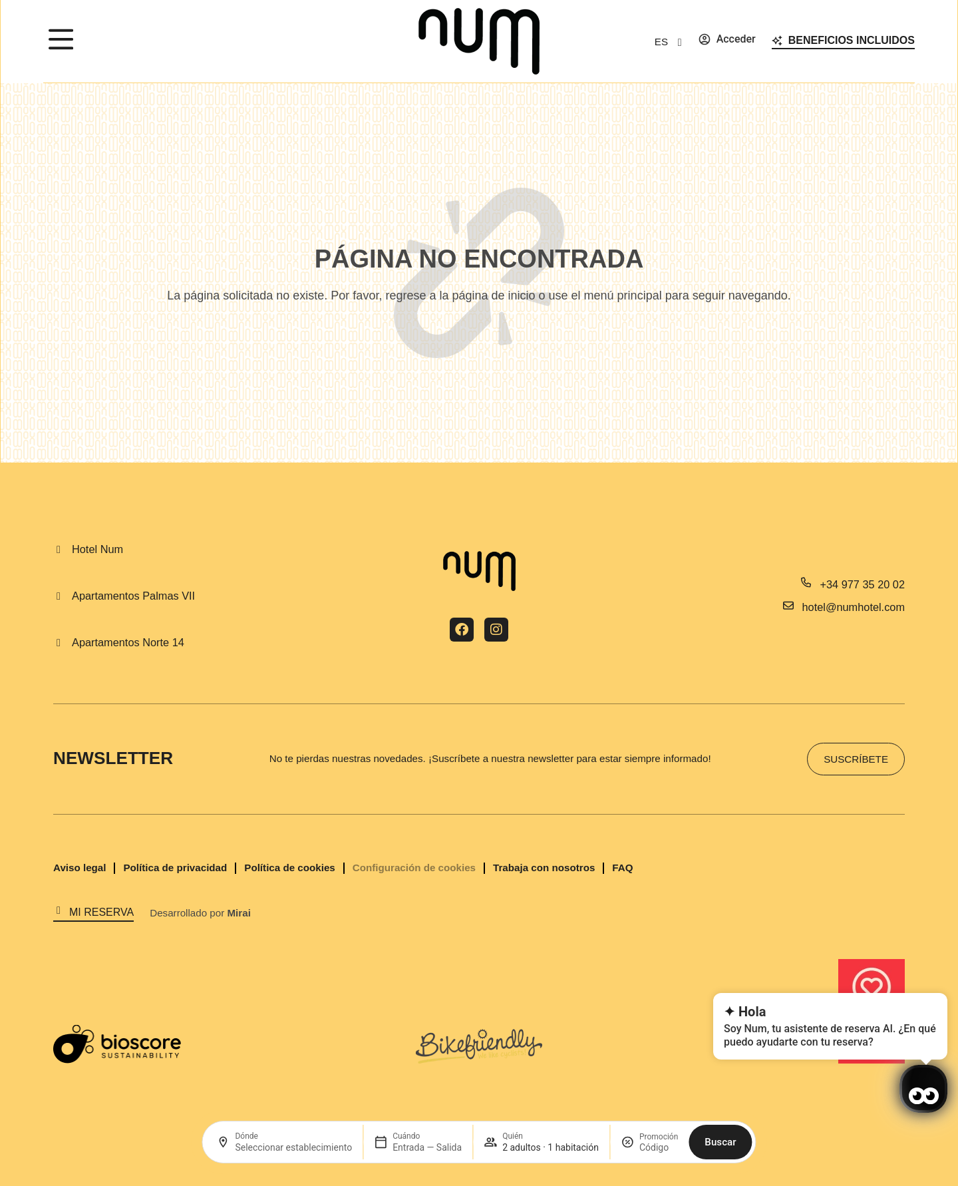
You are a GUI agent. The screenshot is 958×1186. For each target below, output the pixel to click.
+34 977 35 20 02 (862, 584)
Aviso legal (79, 867)
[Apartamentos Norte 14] (58, 643)
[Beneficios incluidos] (777, 40)
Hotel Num (97, 549)
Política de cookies (289, 867)
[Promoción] (658, 1147)
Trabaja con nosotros (544, 867)
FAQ (622, 867)
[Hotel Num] (58, 549)
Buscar (720, 1142)
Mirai (238, 912)
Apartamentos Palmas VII (133, 596)
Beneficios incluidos (851, 40)
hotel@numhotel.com (853, 607)
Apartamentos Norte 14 (128, 642)
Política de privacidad (175, 867)
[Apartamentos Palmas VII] (58, 596)
